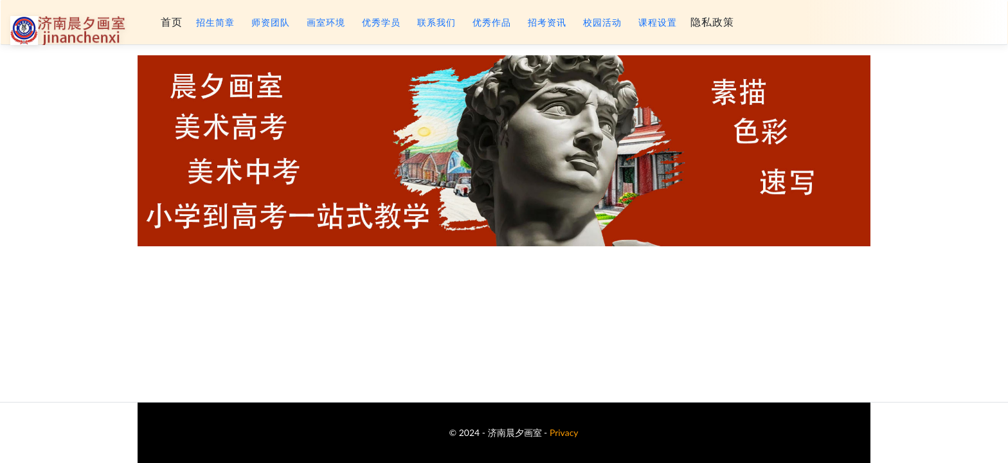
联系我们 (436, 22)
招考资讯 (547, 22)
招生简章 (215, 22)
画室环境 (326, 22)
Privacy (564, 432)
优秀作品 (492, 22)
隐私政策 (712, 21)
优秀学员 (381, 22)
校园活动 (602, 22)
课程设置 (657, 22)
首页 (172, 21)
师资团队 (270, 22)
